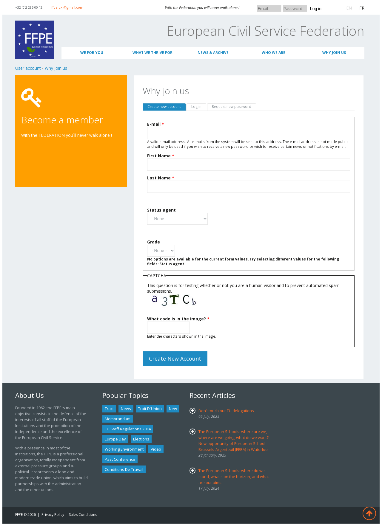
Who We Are (273, 52)
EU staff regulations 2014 (128, 429)
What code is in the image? (178, 319)
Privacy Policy (52, 514)
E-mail (155, 124)
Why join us (334, 52)
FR (361, 8)
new (173, 408)
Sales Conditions (83, 514)
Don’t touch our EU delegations (226, 410)
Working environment (124, 449)
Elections (141, 439)
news (126, 408)
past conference (120, 459)
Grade (153, 242)
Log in (315, 8)
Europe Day (115, 439)
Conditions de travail (124, 469)
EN (349, 8)
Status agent (161, 210)
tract (109, 408)
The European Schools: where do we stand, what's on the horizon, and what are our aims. (233, 476)
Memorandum (117, 418)
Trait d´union (150, 408)
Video (156, 449)
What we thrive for (152, 52)
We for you (91, 52)
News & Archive (213, 52)
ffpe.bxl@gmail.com (67, 7)
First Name (160, 156)
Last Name (160, 178)
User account (28, 68)
